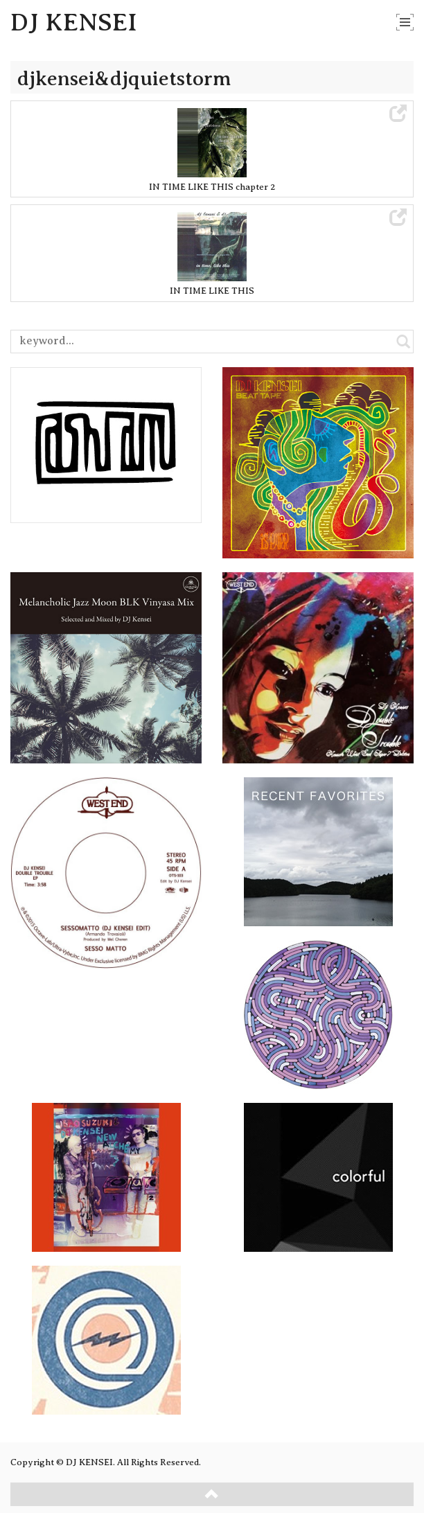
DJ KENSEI (73, 22)
